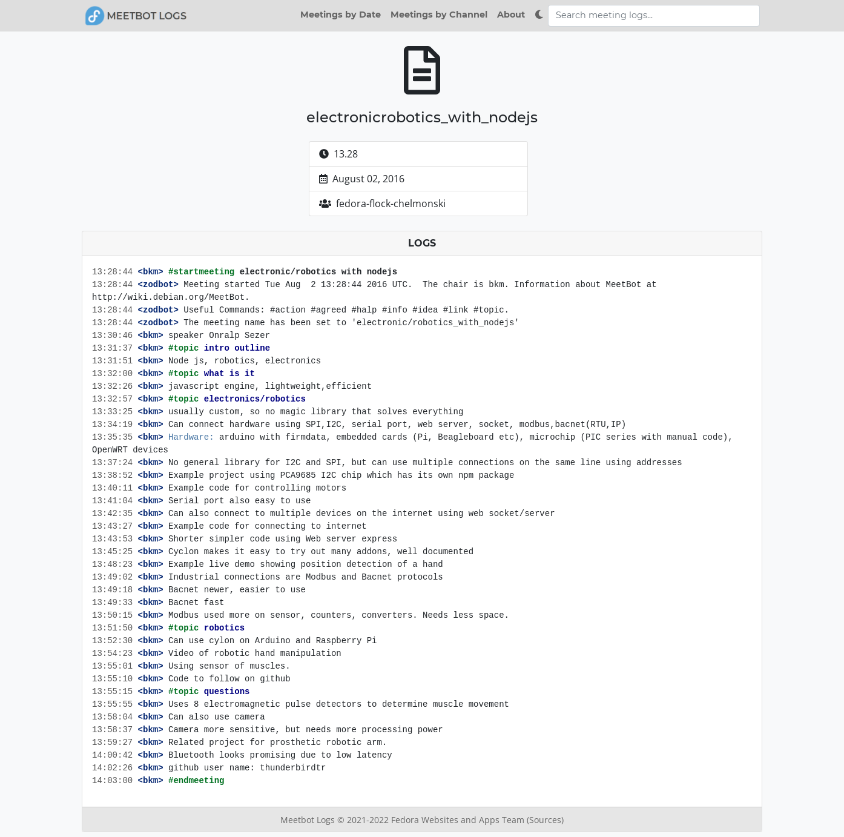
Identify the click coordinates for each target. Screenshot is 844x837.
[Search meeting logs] (654, 16)
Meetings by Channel (439, 14)
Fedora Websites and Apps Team (459, 819)
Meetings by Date (340, 14)
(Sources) (545, 819)
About (511, 14)
